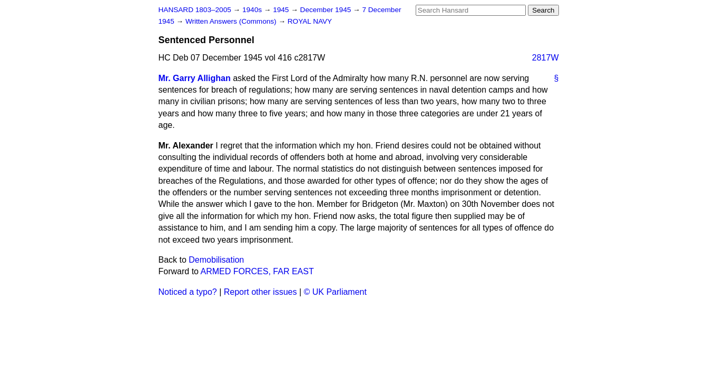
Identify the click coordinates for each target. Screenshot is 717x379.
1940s (253, 10)
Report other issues (260, 291)
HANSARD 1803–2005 (195, 10)
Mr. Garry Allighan (195, 78)
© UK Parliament (335, 291)
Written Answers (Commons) (232, 21)
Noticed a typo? (188, 291)
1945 (282, 10)
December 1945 (326, 10)
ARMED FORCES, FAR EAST (257, 271)
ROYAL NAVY (310, 21)
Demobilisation (216, 259)
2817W (545, 57)
